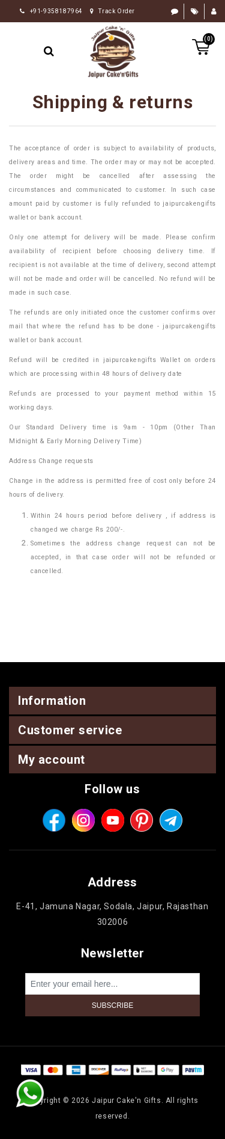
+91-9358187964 (51, 11)
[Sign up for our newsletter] (112, 984)
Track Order (112, 11)
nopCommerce (134, 1085)
